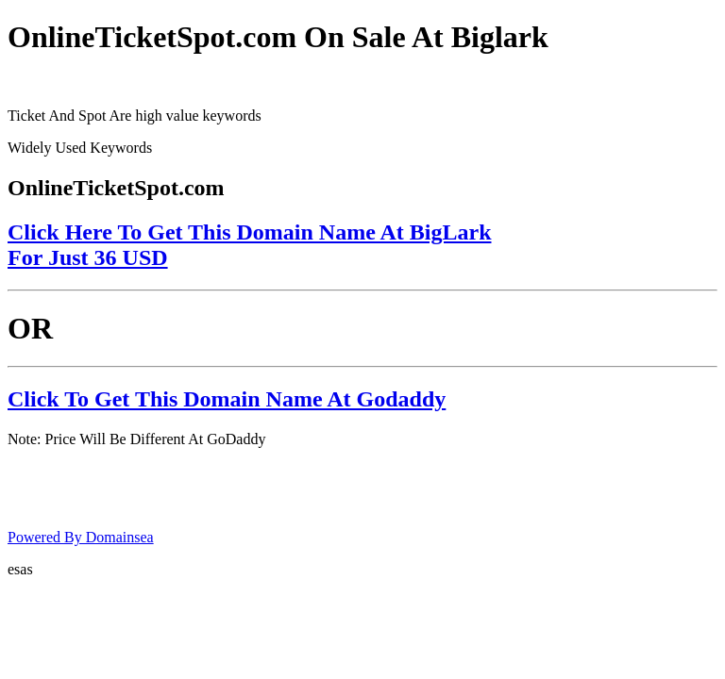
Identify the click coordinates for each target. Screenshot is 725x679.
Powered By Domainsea (81, 537)
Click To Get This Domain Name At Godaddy (227, 399)
